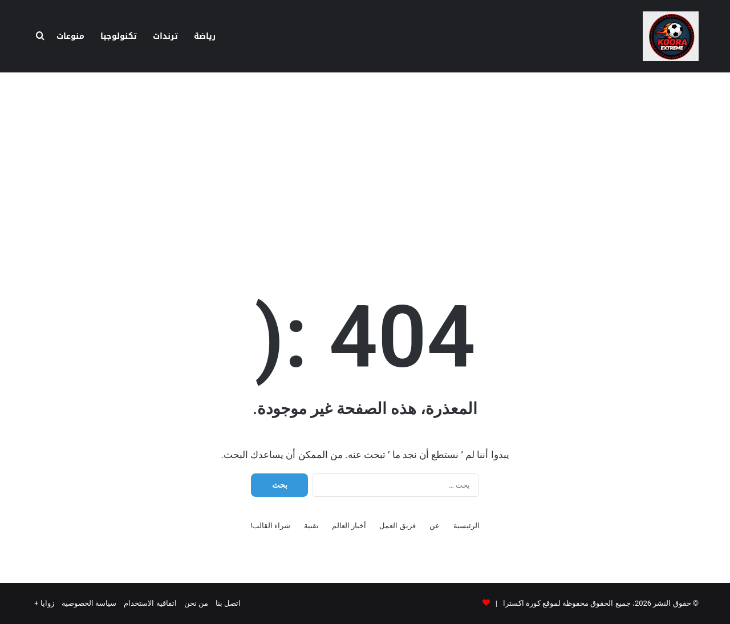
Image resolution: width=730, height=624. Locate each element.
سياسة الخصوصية (89, 603)
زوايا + (44, 603)
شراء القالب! (270, 525)
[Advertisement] (365, 164)
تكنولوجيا (118, 36)
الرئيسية (466, 525)
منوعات (70, 36)
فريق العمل (397, 525)
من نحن (196, 603)
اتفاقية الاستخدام (150, 603)
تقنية (311, 525)
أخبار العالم (349, 525)
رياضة (205, 36)
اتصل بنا (228, 603)
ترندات (165, 36)
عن (434, 525)
